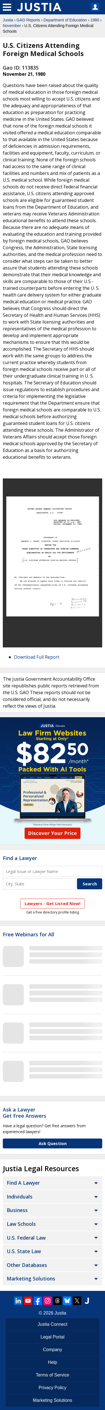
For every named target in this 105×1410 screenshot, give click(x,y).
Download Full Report (36, 657)
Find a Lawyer (20, 858)
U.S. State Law (24, 1251)
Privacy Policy (53, 1387)
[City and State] (39, 883)
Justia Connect (52, 1324)
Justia (8, 20)
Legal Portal (52, 1337)
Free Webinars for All (28, 935)
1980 (94, 20)
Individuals (19, 1196)
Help (52, 1362)
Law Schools (21, 1223)
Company (52, 1349)
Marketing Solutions (31, 1278)
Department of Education (65, 20)
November (12, 25)
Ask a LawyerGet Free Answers (24, 1112)
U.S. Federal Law (26, 1237)
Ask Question (53, 1143)
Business (17, 1210)
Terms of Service (52, 1375)
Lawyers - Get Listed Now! (52, 903)
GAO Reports (28, 20)
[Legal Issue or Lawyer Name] (52, 871)
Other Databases (27, 1265)
